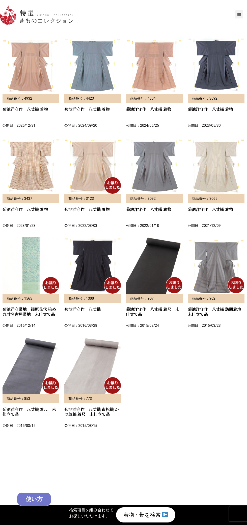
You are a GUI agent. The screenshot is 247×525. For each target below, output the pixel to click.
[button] (239, 14)
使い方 (40, 498)
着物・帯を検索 (145, 514)
